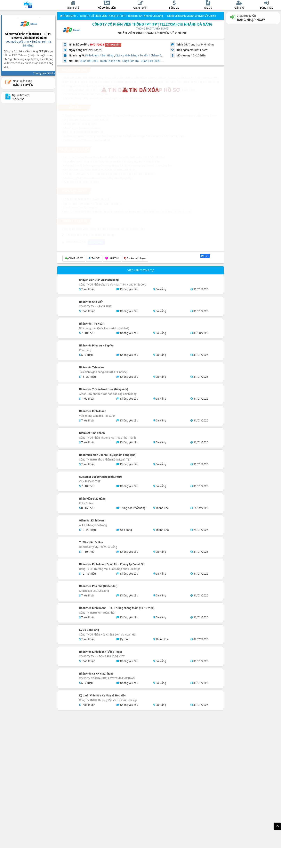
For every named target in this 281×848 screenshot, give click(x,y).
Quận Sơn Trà (130, 60)
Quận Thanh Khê (110, 60)
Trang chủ (68, 15)
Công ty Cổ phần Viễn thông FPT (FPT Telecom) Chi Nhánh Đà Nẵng (121, 15)
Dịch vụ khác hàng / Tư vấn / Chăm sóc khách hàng (146, 55)
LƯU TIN (112, 258)
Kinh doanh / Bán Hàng (99, 55)
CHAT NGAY (74, 258)
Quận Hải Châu (89, 60)
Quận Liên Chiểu (150, 60)
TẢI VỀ (94, 258)
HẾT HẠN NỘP (113, 45)
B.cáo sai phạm (135, 258)
